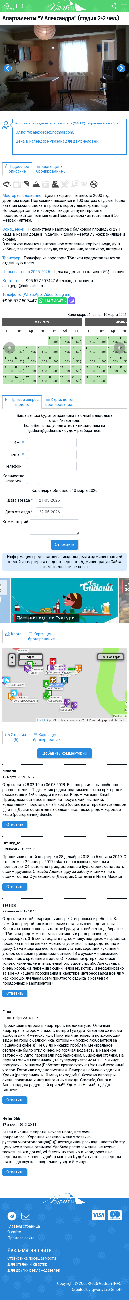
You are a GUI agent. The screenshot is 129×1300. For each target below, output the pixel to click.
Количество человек (13, 478)
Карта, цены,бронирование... (50, 169)
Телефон (14, 466)
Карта (13, 634)
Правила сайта (20, 1238)
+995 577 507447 (19, 300)
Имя (18, 442)
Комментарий (15, 524)
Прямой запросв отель (22, 402)
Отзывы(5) (15, 737)
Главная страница (23, 1226)
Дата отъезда (19, 512)
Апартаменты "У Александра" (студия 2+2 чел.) (60, 18)
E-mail (17, 454)
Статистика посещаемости (31, 1258)
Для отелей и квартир (27, 1264)
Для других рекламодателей (33, 1270)
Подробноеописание (17, 169)
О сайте (14, 1232)
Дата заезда (20, 500)
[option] (64, 68)
